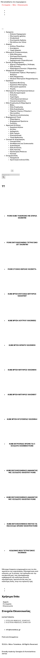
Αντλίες (13, 129)
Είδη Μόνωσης (16, 54)
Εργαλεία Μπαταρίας (18, 85)
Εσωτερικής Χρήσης (18, 40)
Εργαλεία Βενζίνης (17, 83)
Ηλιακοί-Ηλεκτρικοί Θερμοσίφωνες (24, 79)
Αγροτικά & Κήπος (13, 125)
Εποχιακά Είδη (12, 156)
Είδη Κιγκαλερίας (17, 109)
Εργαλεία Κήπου (16, 127)
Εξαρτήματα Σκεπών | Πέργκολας (23, 68)
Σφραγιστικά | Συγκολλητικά (21, 60)
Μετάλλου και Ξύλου (18, 42)
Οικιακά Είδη (15, 141)
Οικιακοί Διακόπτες (18, 101)
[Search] (3, 177)
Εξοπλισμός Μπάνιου (18, 152)
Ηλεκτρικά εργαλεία (18, 87)
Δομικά (9, 44)
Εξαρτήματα (15, 119)
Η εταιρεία (6, 5)
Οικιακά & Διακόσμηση (15, 139)
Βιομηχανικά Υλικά (13, 117)
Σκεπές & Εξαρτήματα (15, 62)
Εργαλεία (9, 81)
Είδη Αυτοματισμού (17, 93)
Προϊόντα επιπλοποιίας (19, 115)
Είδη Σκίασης (15, 66)
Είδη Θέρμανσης (16, 77)
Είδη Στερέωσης (16, 107)
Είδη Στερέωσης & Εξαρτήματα (18, 103)
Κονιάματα (14, 48)
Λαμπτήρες (14, 97)
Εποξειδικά (14, 38)
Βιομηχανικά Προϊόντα (19, 121)
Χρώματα (9, 32)
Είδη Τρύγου (15, 133)
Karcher (13, 154)
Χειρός (12, 89)
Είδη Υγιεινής (15, 150)
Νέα (14, 5)
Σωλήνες (13, 123)
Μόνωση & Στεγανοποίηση (16, 52)
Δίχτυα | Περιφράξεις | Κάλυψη (22, 64)
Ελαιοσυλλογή (15, 135)
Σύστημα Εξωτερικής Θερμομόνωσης (18, 57)
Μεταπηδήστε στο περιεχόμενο (13, 2)
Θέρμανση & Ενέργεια (15, 70)
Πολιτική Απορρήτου (10, 637)
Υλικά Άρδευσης (16, 137)
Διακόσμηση (15, 145)
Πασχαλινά (14, 158)
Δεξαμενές (14, 131)
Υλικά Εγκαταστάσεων (19, 99)
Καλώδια (13, 95)
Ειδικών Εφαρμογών (18, 34)
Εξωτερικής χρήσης (18, 36)
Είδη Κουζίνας (15, 147)
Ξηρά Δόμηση (15, 50)
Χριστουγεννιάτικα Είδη (19, 160)
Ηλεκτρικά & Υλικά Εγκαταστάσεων (20, 91)
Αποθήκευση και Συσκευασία (21, 143)
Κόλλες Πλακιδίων (17, 46)
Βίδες (12, 105)
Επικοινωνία (23, 5)
